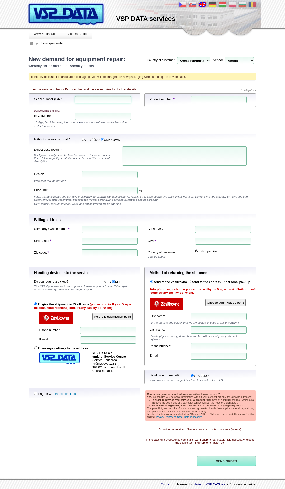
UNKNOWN (110, 140)
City (150, 240)
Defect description (46, 149)
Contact (166, 484)
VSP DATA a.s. (216, 484)
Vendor (218, 60)
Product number (161, 99)
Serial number (43, 99)
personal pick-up (238, 282)
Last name (157, 329)
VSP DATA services (145, 18)
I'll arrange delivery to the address (63, 348)
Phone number (49, 330)
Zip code (40, 252)
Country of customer (161, 60)
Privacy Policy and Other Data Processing (178, 416)
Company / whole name (50, 229)
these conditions (66, 394)
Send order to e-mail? (164, 375)
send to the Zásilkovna (170, 282)
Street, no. (41, 240)
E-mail (43, 339)
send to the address (206, 282)
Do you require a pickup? (51, 281)
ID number (155, 228)
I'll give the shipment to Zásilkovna (63, 304)
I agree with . (56, 394)
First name (157, 316)
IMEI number (43, 115)
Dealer (38, 174)
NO (96, 140)
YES (86, 140)
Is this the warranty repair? (52, 139)
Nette (197, 484)
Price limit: (41, 190)
